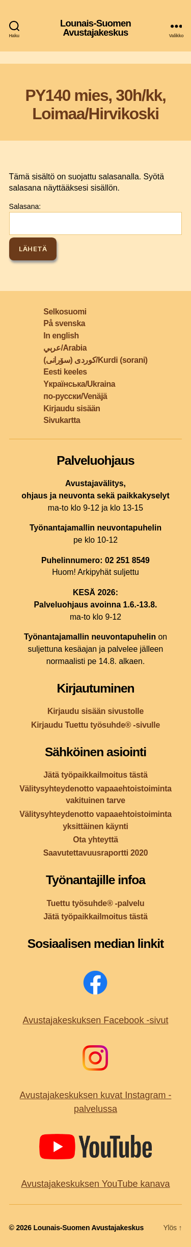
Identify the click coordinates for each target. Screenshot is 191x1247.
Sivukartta (61, 420)
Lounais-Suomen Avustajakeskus (95, 28)
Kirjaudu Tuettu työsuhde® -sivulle (95, 725)
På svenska (64, 323)
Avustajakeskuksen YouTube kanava (95, 1184)
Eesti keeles (65, 371)
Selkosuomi (64, 311)
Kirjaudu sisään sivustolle (95, 711)
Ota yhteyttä (95, 839)
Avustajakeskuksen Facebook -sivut (96, 1020)
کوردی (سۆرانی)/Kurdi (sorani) (95, 360)
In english (60, 335)
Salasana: (95, 218)
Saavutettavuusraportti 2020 (95, 852)
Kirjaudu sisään (71, 408)
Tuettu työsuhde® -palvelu (96, 903)
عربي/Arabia (65, 347)
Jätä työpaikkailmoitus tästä (95, 775)
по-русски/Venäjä (75, 396)
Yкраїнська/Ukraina (79, 384)
